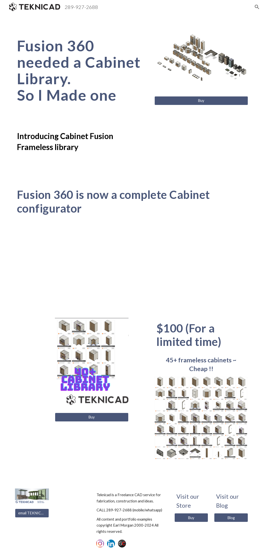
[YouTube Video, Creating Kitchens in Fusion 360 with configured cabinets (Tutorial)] (131, 267)
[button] (257, 7)
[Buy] (201, 100)
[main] (81, 70)
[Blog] (231, 517)
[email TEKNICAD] (32, 513)
